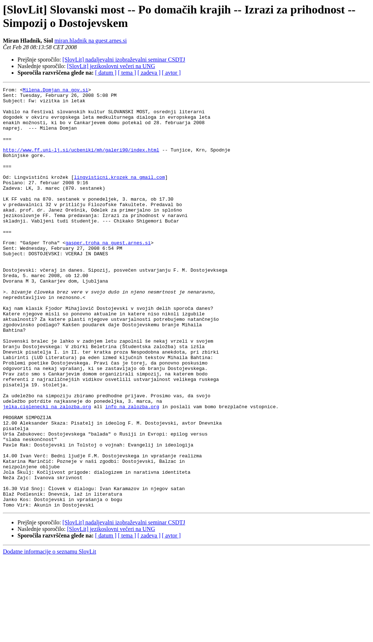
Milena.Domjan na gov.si (55, 90)
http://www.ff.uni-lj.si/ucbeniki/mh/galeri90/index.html (81, 162)
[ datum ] (106, 73)
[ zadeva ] (148, 73)
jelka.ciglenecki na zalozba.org (47, 471)
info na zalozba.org (132, 471)
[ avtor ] (171, 73)
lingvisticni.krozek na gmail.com (119, 195)
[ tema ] (127, 73)
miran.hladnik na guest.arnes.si (90, 41)
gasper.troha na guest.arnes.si (108, 274)
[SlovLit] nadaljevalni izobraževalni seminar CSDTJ (124, 59)
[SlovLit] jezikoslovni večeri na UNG (111, 66)
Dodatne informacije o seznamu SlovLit (49, 636)
